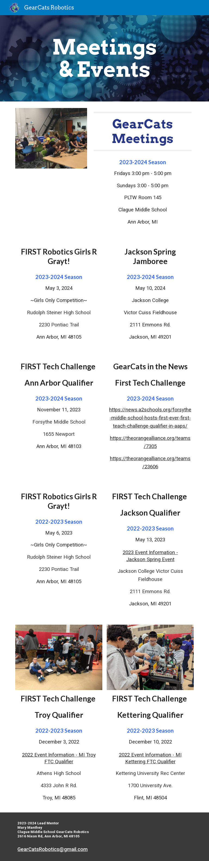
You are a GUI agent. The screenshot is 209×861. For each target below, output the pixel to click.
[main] (104, 58)
